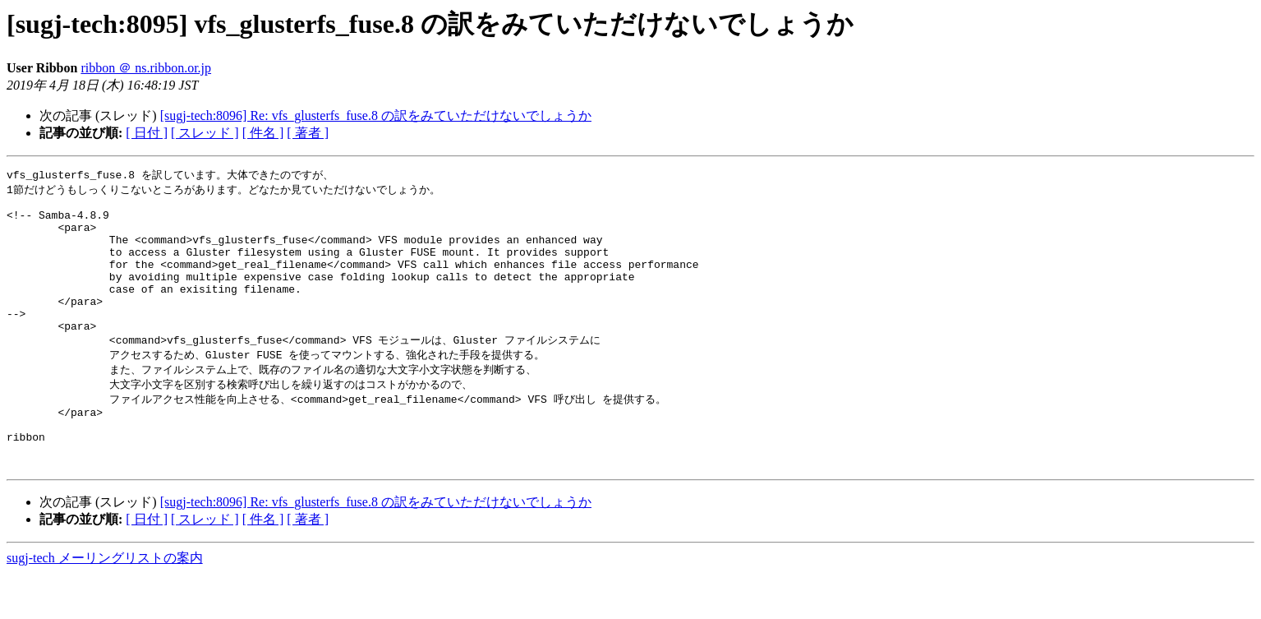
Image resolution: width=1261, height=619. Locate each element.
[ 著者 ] (308, 133)
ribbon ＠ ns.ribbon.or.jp (146, 68)
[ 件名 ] (263, 133)
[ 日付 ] (147, 133)
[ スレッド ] (205, 133)
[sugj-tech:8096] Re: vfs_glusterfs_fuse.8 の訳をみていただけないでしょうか (375, 115)
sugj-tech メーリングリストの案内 (105, 603)
